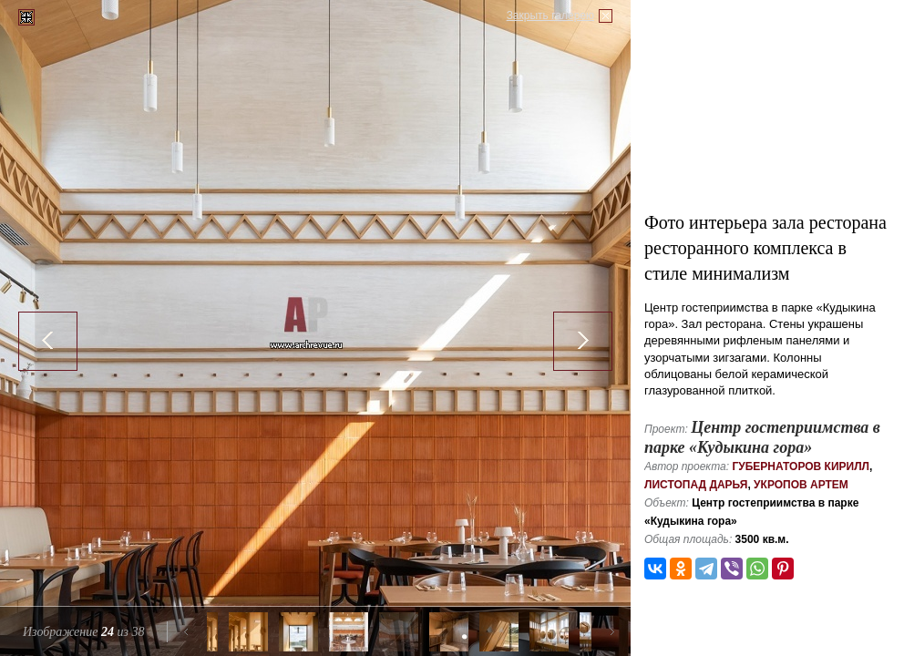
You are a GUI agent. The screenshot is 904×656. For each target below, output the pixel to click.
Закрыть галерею (550, 15)
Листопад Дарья (695, 484)
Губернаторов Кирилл (800, 466)
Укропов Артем (801, 484)
